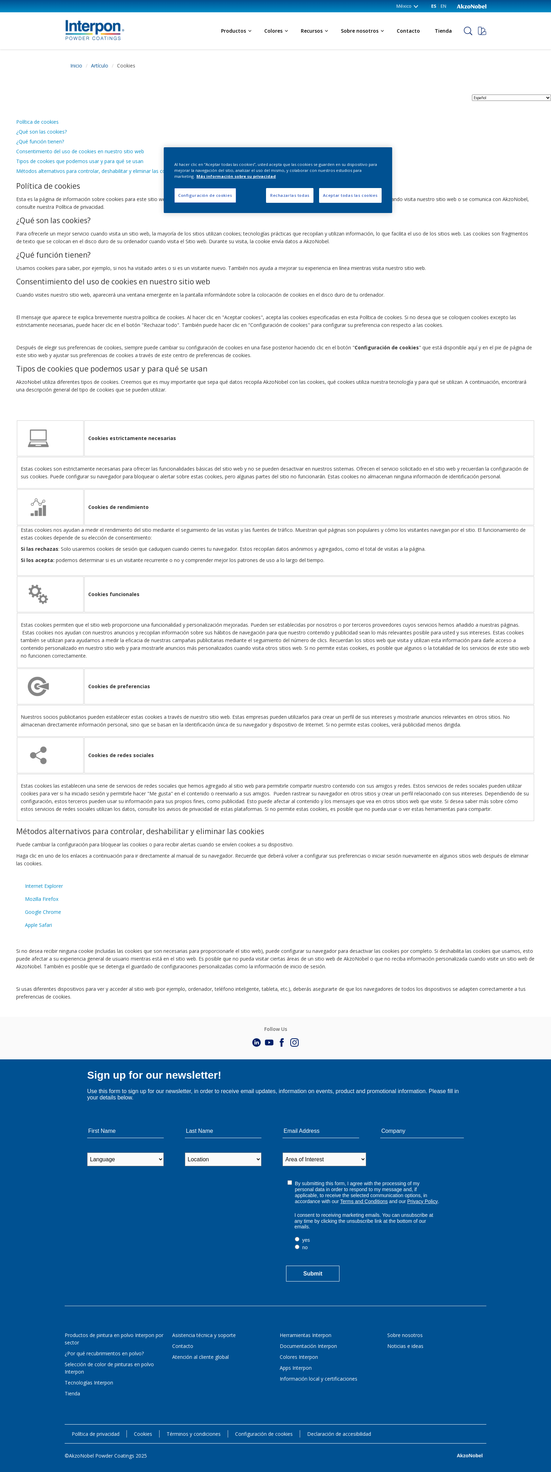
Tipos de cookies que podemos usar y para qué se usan (79, 161)
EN (443, 6)
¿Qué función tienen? (40, 141)
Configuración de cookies (264, 1434)
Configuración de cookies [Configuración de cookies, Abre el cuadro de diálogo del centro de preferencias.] (205, 195)
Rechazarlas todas (290, 195)
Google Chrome (43, 912)
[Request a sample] (482, 31)
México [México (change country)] (407, 6)
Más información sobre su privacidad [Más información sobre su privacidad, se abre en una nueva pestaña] (236, 176)
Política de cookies (37, 121)
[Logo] (89, 19)
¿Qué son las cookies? (41, 131)
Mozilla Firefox (41, 899)
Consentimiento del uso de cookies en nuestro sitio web (80, 151)
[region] (278, 180)
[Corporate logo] (471, 6)
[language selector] (511, 98)
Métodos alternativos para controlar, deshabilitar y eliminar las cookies (96, 171)
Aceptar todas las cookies (350, 195)
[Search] (468, 31)
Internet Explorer (44, 886)
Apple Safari (38, 925)
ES (433, 6)
